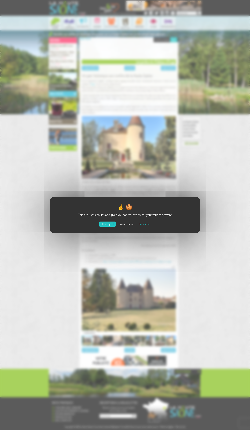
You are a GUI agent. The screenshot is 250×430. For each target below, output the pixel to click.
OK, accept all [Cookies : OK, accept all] (107, 224)
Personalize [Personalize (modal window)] (144, 224)
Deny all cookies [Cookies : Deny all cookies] (126, 224)
